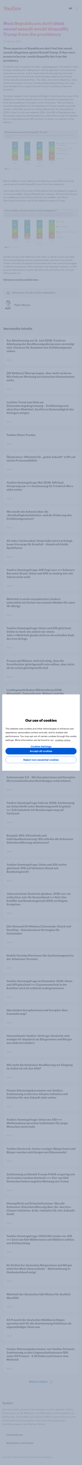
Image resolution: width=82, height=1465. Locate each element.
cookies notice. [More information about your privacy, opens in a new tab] (63, 740)
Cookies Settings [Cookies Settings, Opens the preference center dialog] (41, 746)
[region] (41, 732)
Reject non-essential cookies (41, 760)
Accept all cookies (41, 751)
